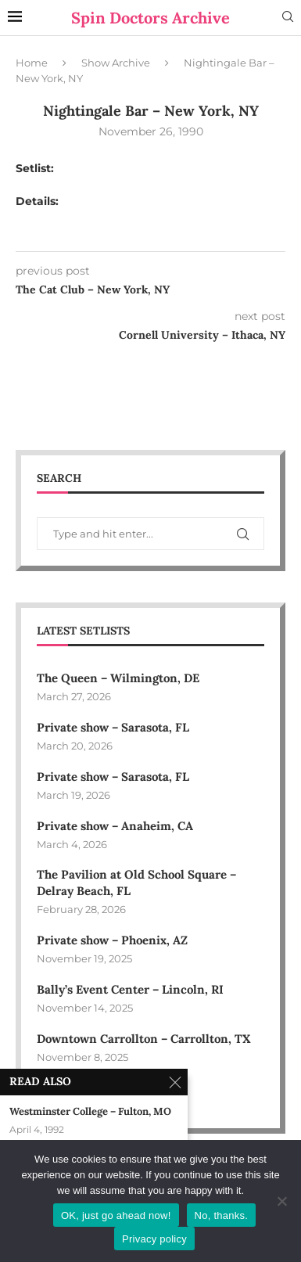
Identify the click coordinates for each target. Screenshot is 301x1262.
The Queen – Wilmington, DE (118, 678)
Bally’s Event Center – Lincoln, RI (130, 989)
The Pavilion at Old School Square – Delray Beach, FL (136, 882)
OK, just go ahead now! (116, 1215)
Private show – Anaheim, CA (115, 825)
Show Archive (115, 62)
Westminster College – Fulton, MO (90, 1112)
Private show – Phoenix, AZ (112, 940)
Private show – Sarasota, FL (113, 727)
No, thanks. (222, 1215)
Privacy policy (154, 1239)
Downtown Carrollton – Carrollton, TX (143, 1038)
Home (32, 62)
